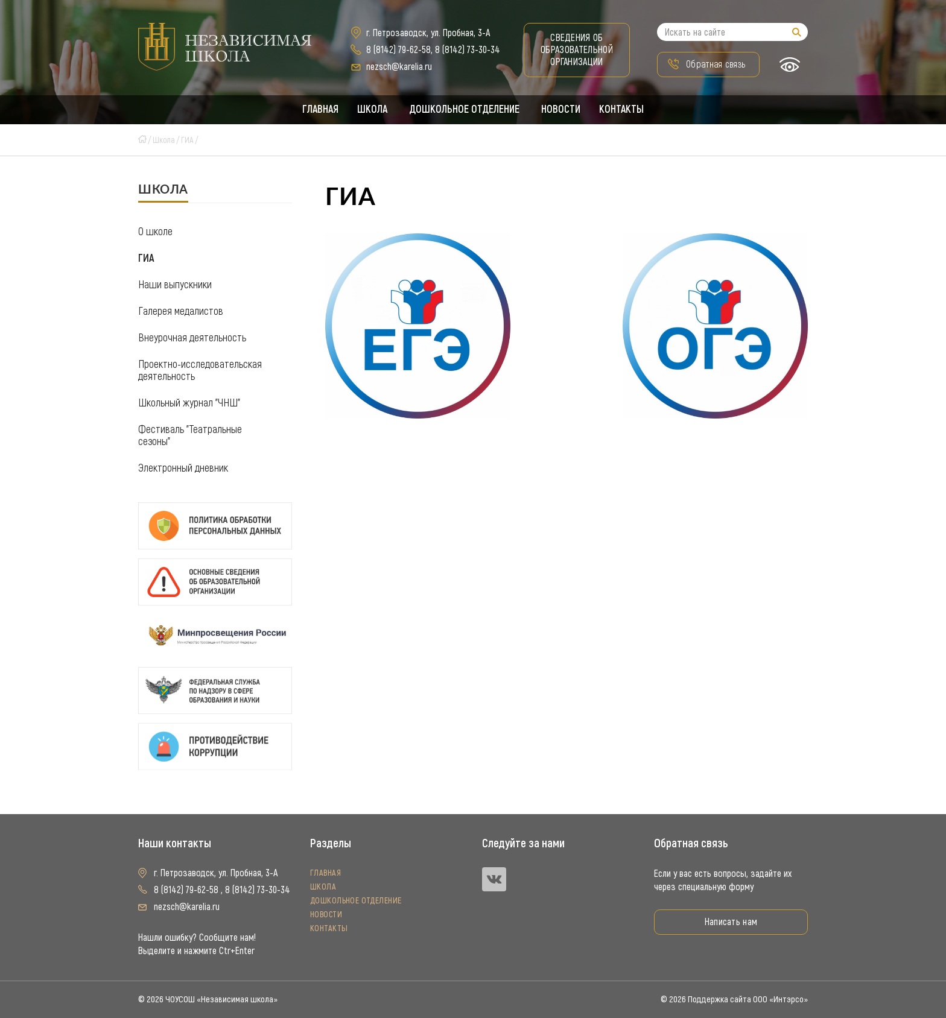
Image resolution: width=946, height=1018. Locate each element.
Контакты (623, 109)
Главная (318, 109)
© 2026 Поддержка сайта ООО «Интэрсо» (734, 999)
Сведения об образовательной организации (577, 50)
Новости (562, 109)
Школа (372, 109)
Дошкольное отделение (464, 109)
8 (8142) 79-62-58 (398, 49)
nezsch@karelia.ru (399, 66)
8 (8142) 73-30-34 (467, 49)
